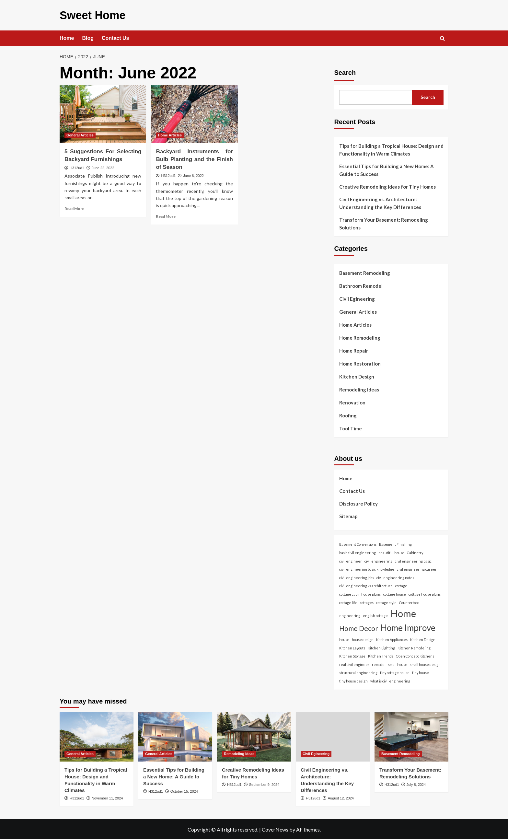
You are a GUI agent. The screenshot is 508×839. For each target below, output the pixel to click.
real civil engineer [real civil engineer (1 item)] (354, 663)
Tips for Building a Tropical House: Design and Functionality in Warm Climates (391, 148)
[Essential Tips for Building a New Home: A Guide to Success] (175, 735)
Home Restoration (360, 362)
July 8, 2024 (416, 783)
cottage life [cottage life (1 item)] (348, 601)
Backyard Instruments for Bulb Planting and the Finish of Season (194, 158)
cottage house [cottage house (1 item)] (394, 593)
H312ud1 (77, 167)
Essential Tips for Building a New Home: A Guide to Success (386, 169)
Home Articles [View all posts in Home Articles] (170, 134)
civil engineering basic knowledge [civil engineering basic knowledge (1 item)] (366, 568)
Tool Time (350, 427)
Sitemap (348, 515)
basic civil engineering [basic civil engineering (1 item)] (357, 551)
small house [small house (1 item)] (397, 663)
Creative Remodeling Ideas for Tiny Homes (387, 185)
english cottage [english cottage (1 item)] (375, 614)
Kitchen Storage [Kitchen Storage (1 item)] (352, 655)
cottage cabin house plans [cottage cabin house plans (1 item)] (360, 593)
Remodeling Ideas (359, 388)
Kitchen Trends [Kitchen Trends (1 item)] (380, 655)
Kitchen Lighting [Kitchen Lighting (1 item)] (381, 646)
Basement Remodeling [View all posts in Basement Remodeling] (400, 752)
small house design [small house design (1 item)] (425, 663)
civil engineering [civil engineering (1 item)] (378, 559)
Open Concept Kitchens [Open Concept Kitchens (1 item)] (415, 655)
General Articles (358, 310)
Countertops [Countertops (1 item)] (409, 601)
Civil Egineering (357, 297)
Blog (88, 37)
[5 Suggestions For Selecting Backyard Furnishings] (103, 113)
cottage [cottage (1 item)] (401, 584)
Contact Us (115, 37)
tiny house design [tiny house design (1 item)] (353, 680)
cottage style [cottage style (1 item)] (386, 601)
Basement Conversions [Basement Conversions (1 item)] (357, 543)
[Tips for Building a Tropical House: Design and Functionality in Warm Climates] (96, 735)
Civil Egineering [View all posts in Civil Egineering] (316, 752)
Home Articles (355, 323)
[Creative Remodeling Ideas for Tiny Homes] (254, 735)
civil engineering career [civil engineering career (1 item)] (417, 568)
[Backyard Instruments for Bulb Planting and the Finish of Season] (194, 113)
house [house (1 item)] (344, 638)
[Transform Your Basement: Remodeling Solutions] (411, 735)
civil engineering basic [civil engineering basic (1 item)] (413, 559)
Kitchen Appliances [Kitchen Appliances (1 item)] (392, 638)
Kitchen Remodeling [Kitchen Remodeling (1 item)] (414, 646)
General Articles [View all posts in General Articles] (80, 134)
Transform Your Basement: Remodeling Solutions (383, 222)
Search (345, 71)
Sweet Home (88, 14)
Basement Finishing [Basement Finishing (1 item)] (395, 543)
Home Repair (353, 349)
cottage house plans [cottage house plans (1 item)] (425, 593)
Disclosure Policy (358, 502)
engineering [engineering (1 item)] (349, 614)
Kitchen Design (356, 375)
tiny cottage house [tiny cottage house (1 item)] (395, 671)
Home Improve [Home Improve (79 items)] (408, 626)
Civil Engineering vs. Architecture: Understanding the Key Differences (380, 202)
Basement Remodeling (364, 271)
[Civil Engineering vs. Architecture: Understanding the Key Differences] (333, 735)
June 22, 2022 (103, 167)
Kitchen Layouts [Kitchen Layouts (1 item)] (352, 646)
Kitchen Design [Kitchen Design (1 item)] (422, 638)
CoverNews (275, 828)
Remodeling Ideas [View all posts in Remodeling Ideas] (239, 752)
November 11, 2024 (107, 796)
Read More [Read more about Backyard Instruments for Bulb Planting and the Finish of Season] (166, 214)
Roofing (348, 414)
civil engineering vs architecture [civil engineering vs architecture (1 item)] (366, 584)
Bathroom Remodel (361, 284)
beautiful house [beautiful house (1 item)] (391, 551)
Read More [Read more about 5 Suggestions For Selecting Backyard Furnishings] (74, 207)
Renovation (352, 401)
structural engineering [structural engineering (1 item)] (358, 671)
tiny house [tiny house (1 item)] (420, 671)
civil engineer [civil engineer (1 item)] (350, 559)
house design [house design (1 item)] (363, 638)
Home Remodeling (359, 336)
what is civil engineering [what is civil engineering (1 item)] (390, 680)
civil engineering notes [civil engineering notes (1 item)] (395, 576)
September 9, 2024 (264, 783)
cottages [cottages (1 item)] (367, 601)
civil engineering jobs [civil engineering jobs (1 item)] (356, 576)
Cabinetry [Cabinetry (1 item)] (415, 551)
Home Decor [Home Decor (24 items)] (358, 627)
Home (67, 37)
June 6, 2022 (193, 174)
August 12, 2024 (341, 796)
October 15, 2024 (184, 790)
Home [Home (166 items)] (403, 612)
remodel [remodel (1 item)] (379, 663)
